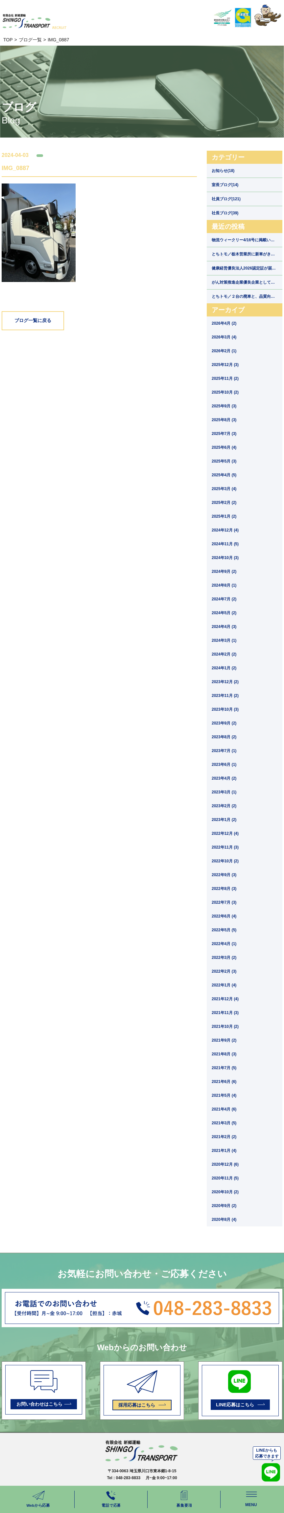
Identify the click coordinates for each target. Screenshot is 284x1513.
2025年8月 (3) (224, 420)
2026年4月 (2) (224, 323)
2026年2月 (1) (224, 351)
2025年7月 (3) (224, 433)
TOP (8, 39)
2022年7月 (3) (224, 902)
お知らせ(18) (223, 170)
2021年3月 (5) (224, 1123)
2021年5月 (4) (224, 1095)
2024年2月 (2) (224, 654)
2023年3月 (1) (224, 792)
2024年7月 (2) (224, 599)
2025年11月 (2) (225, 378)
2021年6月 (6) (224, 1081)
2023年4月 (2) (224, 778)
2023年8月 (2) (224, 737)
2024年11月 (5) (225, 544)
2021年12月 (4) (225, 999)
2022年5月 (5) (224, 930)
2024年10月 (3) (225, 557)
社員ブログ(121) (226, 199)
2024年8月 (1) (224, 585)
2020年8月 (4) (224, 1219)
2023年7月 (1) (224, 750)
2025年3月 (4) (224, 488)
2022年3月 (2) (224, 957)
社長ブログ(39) (225, 213)
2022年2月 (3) (224, 971)
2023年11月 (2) (225, 695)
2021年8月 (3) (224, 1054)
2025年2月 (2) (224, 502)
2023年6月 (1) (224, 764)
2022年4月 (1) (224, 943)
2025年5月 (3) (224, 461)
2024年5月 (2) (224, 613)
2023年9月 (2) (224, 723)
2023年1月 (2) (224, 819)
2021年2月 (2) (224, 1137)
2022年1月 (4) (224, 985)
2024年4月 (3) (224, 626)
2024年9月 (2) (224, 571)
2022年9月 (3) (224, 875)
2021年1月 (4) (224, 1150)
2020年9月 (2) (224, 1205)
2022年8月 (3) (224, 888)
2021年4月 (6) (224, 1109)
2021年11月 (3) (225, 1012)
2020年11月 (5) (225, 1178)
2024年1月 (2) (224, 668)
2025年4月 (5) (224, 475)
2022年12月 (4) (225, 833)
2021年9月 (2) (224, 1040)
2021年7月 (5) (224, 1068)
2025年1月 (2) (224, 516)
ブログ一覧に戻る (32, 320)
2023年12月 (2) (225, 682)
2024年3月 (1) (224, 640)
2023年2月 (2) (224, 806)
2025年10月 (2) (225, 392)
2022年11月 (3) (225, 847)
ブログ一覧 (30, 39)
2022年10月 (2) (225, 861)
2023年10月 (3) (225, 709)
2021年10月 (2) (225, 1026)
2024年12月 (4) (225, 530)
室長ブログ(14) (225, 185)
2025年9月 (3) (224, 406)
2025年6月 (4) (224, 447)
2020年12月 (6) (225, 1164)
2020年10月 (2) (225, 1192)
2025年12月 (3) (225, 364)
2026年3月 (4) (224, 337)
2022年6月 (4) (224, 916)
